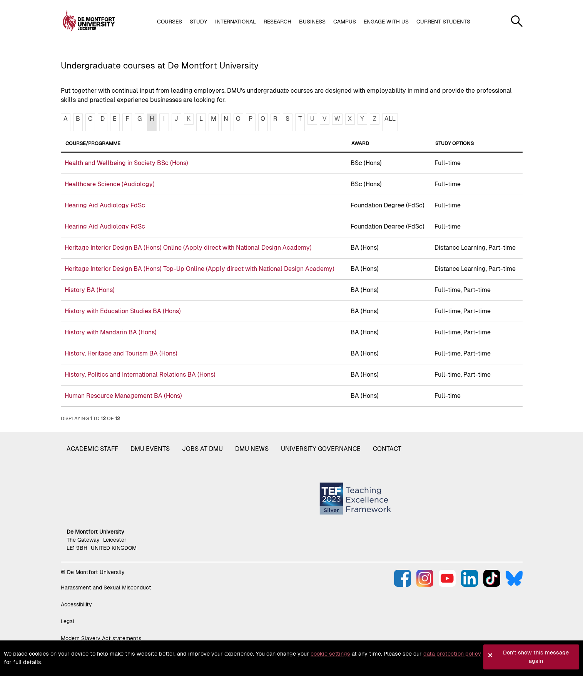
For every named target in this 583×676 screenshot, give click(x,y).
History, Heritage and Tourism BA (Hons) (121, 353)
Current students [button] (443, 21)
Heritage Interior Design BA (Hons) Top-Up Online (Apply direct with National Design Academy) (199, 268)
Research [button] (277, 21)
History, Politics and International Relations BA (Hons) (140, 374)
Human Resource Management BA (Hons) (123, 395)
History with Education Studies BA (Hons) (123, 311)
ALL (390, 118)
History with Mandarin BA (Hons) (111, 332)
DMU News (252, 448)
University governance (321, 448)
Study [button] (198, 21)
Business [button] (312, 21)
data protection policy (452, 654)
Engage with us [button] (386, 21)
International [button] (235, 21)
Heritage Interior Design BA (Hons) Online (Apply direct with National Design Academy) (188, 247)
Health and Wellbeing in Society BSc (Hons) (126, 163)
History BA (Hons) (90, 290)
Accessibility (76, 604)
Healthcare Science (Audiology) (110, 184)
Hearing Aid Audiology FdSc (105, 205)
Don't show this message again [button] (536, 656)
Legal (67, 621)
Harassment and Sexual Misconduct (106, 587)
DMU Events (150, 448)
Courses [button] (169, 21)
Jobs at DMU (202, 448)
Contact (387, 448)
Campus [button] (344, 21)
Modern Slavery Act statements (101, 638)
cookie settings (330, 654)
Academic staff (92, 448)
